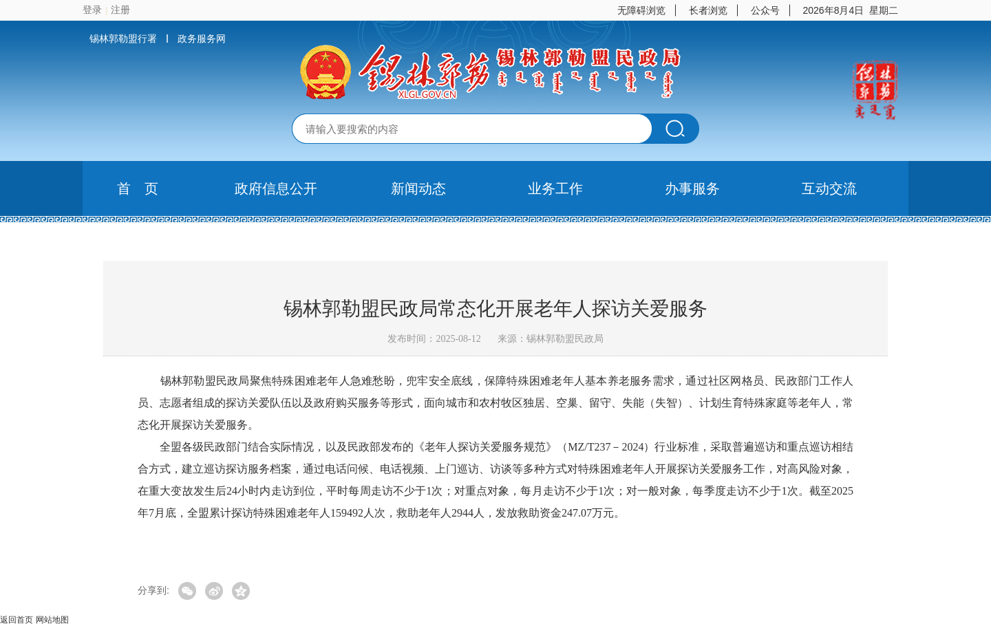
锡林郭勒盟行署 (123, 38)
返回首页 (16, 620)
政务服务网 (202, 38)
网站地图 (52, 620)
